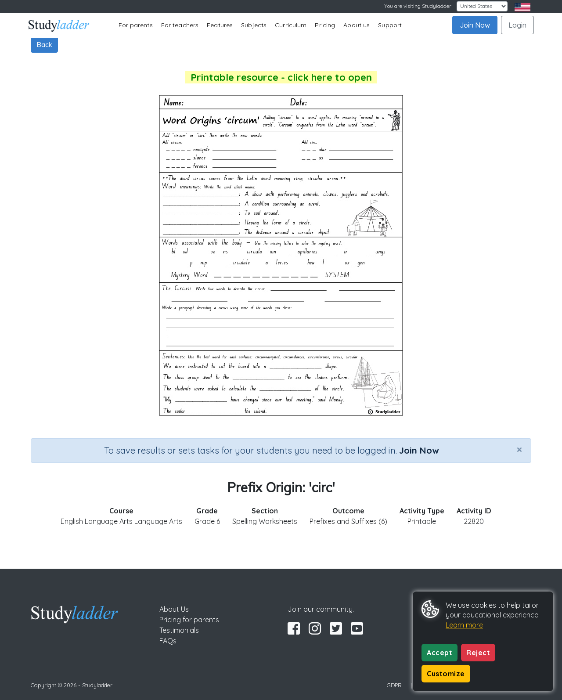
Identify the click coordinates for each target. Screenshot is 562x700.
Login (517, 25)
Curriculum (290, 25)
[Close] (519, 449)
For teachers (179, 25)
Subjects (254, 25)
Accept (439, 652)
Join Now (475, 25)
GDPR (394, 685)
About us (356, 25)
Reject (478, 652)
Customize (446, 673)
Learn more (464, 625)
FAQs (168, 640)
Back (44, 44)
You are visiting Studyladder (417, 6)
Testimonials (179, 630)
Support (390, 25)
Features (220, 25)
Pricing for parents (189, 619)
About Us (174, 609)
